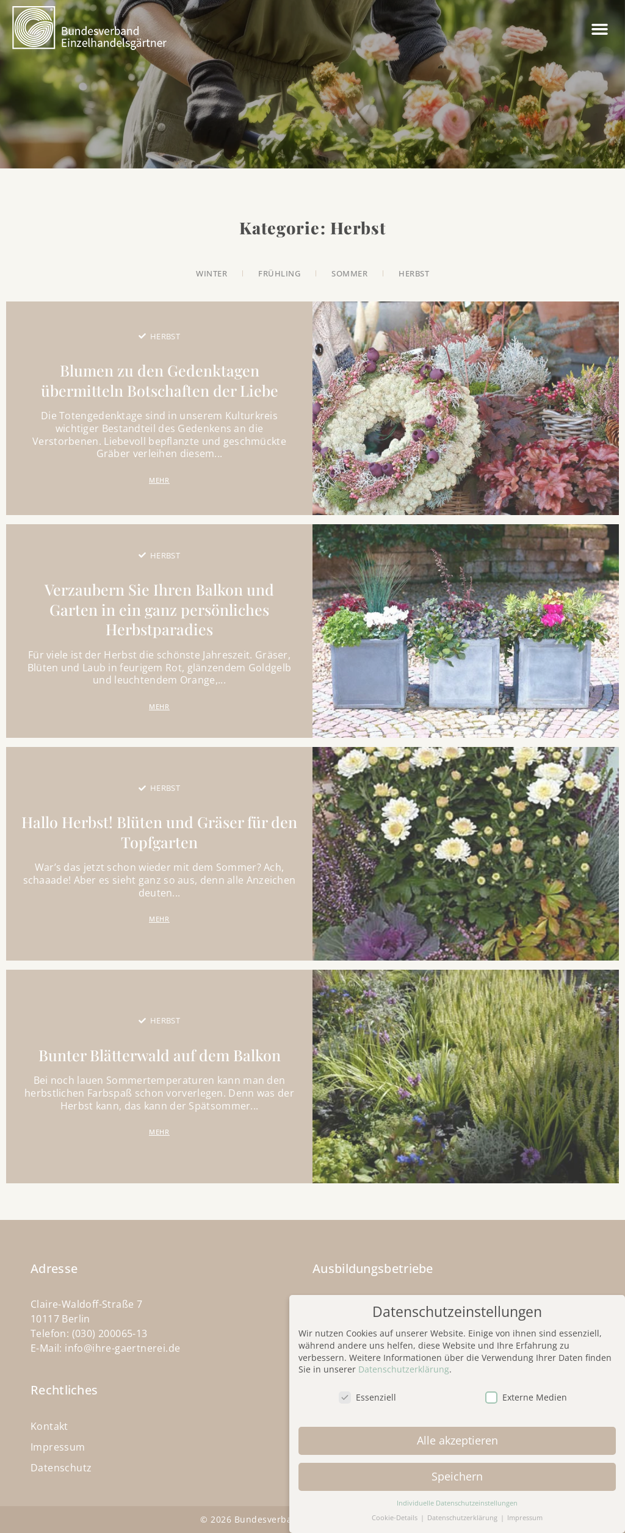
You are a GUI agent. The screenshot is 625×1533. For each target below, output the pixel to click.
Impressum (58, 1447)
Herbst (165, 336)
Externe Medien (526, 1392)
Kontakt (49, 1426)
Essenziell (367, 1392)
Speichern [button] (457, 1470)
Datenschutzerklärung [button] (463, 1512)
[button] (600, 28)
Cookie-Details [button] (395, 1512)
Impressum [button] (525, 1512)
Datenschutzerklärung (403, 1363)
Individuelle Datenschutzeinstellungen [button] (457, 1497)
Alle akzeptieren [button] (457, 1434)
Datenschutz (61, 1467)
